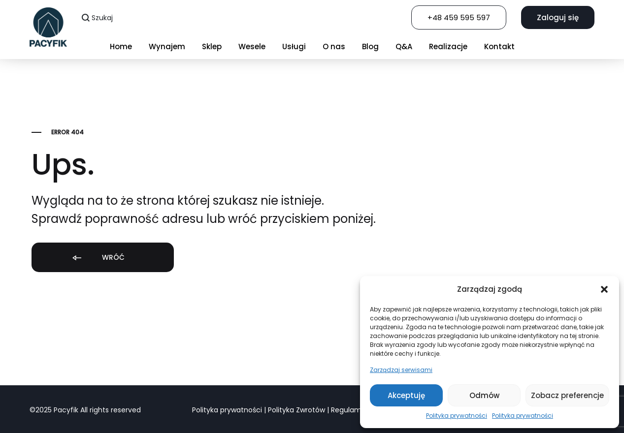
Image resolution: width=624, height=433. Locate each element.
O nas (334, 46)
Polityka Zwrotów (296, 410)
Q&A (403, 46)
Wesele (251, 46)
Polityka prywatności (456, 415)
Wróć (98, 258)
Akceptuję (406, 395)
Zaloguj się (558, 17)
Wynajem (167, 46)
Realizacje (448, 46)
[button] (604, 289)
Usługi (294, 46)
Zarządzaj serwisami (401, 370)
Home (121, 46)
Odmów (484, 395)
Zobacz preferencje (567, 395)
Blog (370, 46)
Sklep (212, 46)
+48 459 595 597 (458, 17)
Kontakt (499, 46)
